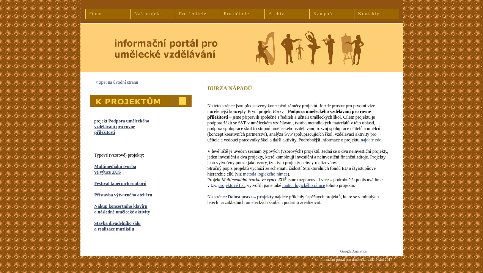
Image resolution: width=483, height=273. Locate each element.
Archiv (277, 13)
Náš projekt (147, 13)
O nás (96, 13)
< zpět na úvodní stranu (117, 82)
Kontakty (368, 13)
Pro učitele (236, 13)
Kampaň (322, 13)
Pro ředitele (192, 13)
